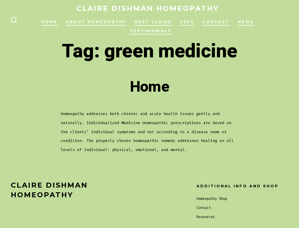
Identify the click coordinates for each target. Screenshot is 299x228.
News (246, 22)
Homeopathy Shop (212, 198)
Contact (216, 22)
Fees (187, 22)
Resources (206, 217)
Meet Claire (153, 22)
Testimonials (151, 31)
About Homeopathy (96, 22)
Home (49, 22)
